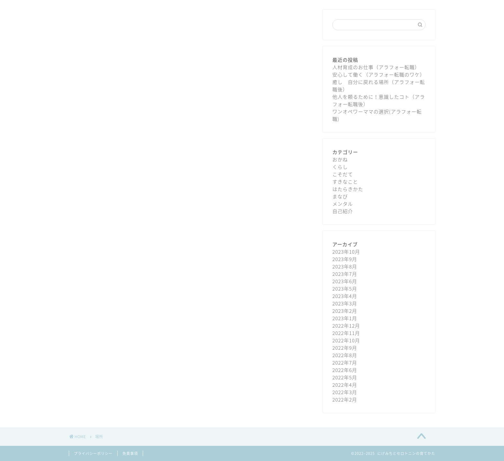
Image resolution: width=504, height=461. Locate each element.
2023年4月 (344, 296)
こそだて (342, 174)
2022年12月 (346, 325)
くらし (340, 166)
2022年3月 (344, 392)
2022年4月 (344, 384)
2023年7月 (344, 273)
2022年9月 (344, 347)
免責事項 (130, 453)
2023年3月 (344, 303)
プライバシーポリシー (93, 453)
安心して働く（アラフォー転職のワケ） (378, 74)
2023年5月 (344, 288)
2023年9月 (344, 259)
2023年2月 (344, 310)
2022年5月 (344, 377)
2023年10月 (346, 251)
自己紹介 (342, 211)
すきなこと (345, 181)
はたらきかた (347, 189)
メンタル (342, 203)
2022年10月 (346, 340)
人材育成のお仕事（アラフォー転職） (376, 67)
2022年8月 (344, 355)
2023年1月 (344, 318)
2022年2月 (344, 399)
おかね (340, 159)
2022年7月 (344, 362)
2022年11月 (346, 333)
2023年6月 (344, 281)
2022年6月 (344, 370)
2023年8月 (344, 266)
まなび (340, 196)
